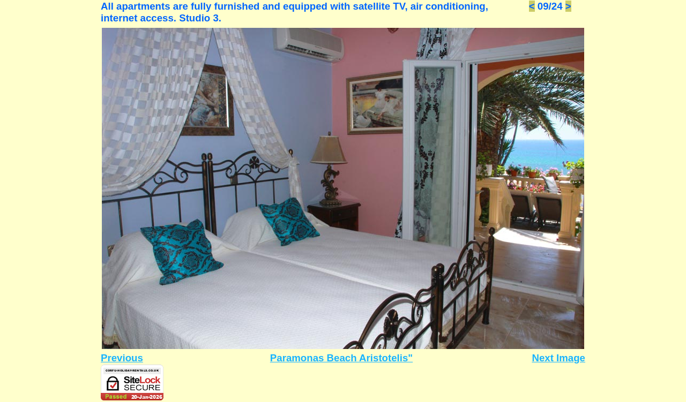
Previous (122, 357)
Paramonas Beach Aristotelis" (341, 357)
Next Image (558, 357)
